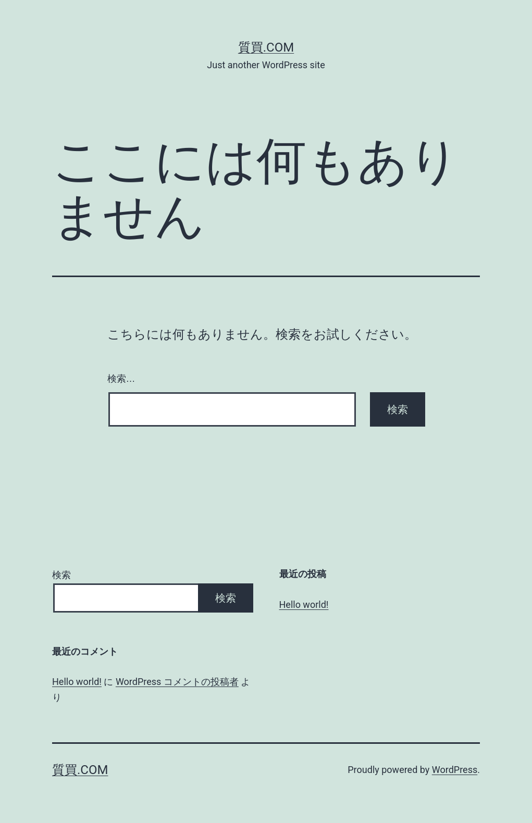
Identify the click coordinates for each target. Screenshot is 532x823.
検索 (61, 574)
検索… (121, 378)
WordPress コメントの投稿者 (177, 681)
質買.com (266, 47)
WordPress (454, 769)
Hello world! (304, 604)
